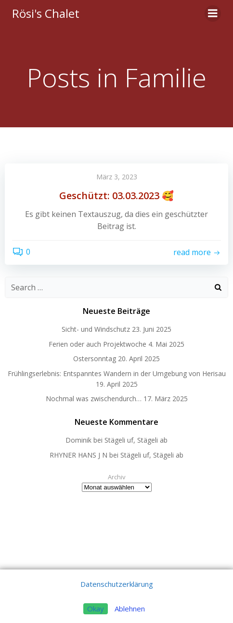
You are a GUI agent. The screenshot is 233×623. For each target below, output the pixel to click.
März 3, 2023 (116, 176)
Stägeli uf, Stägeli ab (136, 440)
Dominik (78, 440)
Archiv (117, 477)
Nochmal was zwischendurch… (94, 398)
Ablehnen (130, 608)
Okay (95, 608)
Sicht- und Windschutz (96, 329)
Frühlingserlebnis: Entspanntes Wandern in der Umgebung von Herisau (117, 373)
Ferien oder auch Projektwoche (97, 344)
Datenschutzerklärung (116, 584)
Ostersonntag (94, 358)
